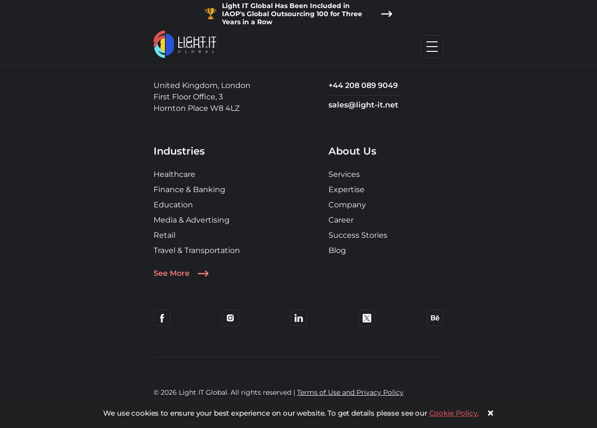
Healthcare (174, 174)
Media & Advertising (192, 219)
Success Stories (357, 235)
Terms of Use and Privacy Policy (350, 392)
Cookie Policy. (454, 413)
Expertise (346, 189)
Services (344, 174)
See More (181, 273)
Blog (337, 250)
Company (347, 204)
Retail (164, 235)
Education (173, 204)
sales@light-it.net (363, 104)
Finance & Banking (189, 189)
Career (341, 219)
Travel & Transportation (197, 250)
